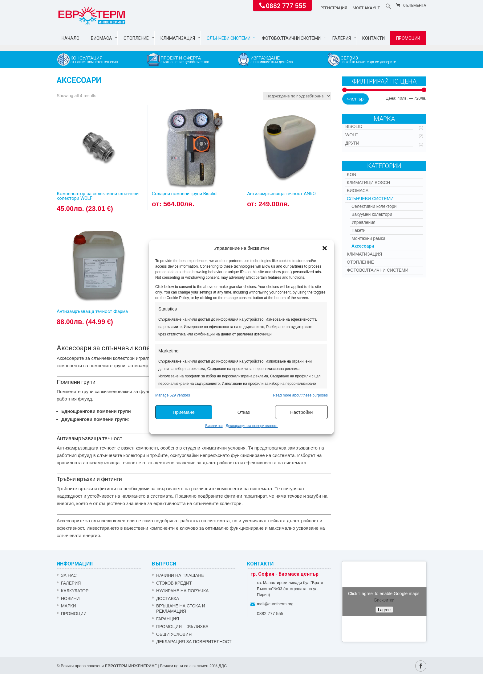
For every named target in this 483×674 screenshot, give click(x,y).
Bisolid (353, 126)
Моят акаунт (366, 8)
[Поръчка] (297, 96)
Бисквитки (213, 426)
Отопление (136, 38)
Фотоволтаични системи (291, 38)
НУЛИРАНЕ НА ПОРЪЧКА (182, 590)
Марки (68, 605)
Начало (70, 38)
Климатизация (177, 38)
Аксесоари (362, 246)
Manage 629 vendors (172, 395)
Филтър (355, 98)
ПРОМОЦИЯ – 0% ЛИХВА (182, 626)
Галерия (341, 38)
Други (352, 143)
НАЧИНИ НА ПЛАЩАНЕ (180, 575)
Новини (70, 598)
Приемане (184, 412)
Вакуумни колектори (371, 214)
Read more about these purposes (300, 395)
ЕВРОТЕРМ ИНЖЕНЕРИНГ (130, 666)
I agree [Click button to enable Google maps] (384, 609)
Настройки (301, 412)
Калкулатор (74, 590)
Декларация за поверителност (252, 426)
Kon (351, 174)
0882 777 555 (286, 5)
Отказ (243, 412)
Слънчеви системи (228, 38)
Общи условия (174, 634)
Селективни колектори (373, 206)
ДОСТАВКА (167, 598)
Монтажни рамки (368, 238)
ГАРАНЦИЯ (167, 618)
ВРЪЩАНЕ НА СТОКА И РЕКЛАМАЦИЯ (180, 608)
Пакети (358, 230)
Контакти (373, 38)
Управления (363, 222)
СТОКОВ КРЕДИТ (174, 583)
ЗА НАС (69, 575)
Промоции (408, 38)
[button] (325, 248)
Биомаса (101, 38)
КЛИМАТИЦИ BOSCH (368, 182)
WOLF (351, 134)
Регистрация (334, 8)
